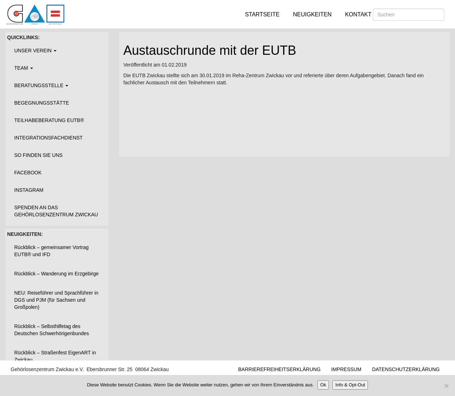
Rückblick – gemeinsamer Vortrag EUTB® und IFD (51, 250)
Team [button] (23, 68)
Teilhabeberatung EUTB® (49, 120)
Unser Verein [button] (35, 50)
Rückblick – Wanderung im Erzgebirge (56, 273)
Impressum (346, 369)
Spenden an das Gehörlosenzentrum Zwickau (56, 211)
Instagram (28, 190)
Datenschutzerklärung (406, 369)
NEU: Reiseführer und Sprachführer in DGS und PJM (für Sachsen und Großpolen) (56, 300)
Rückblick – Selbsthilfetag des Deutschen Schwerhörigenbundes (51, 329)
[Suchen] (408, 15)
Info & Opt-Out (350, 384)
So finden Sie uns (38, 155)
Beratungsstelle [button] (41, 85)
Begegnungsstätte (41, 103)
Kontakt (358, 14)
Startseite (262, 14)
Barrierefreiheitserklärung (279, 369)
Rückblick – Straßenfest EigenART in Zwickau (55, 356)
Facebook (28, 172)
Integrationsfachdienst (48, 138)
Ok (323, 384)
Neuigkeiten (312, 14)
